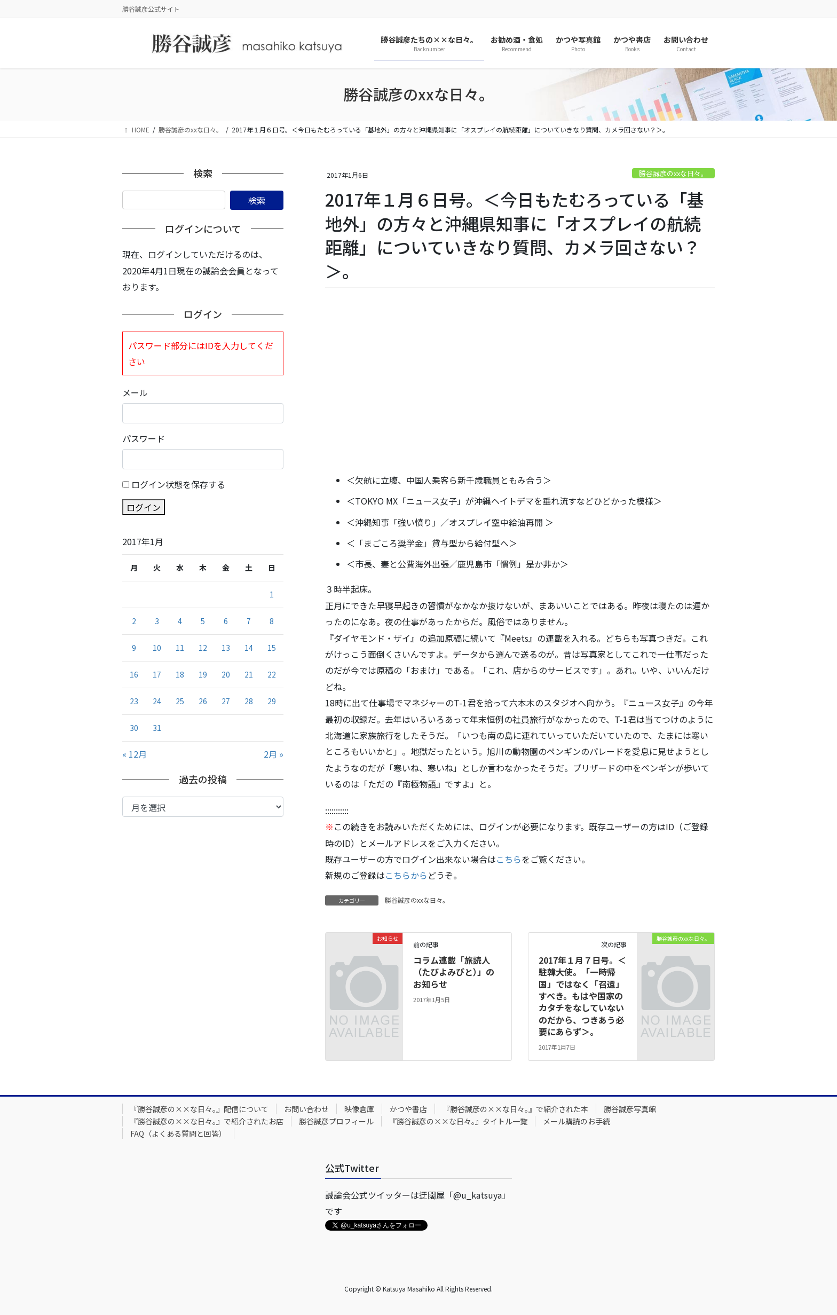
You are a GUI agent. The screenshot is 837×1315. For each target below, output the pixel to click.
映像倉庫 (359, 1109)
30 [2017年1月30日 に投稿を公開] (134, 727)
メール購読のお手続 (576, 1121)
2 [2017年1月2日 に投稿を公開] (134, 621)
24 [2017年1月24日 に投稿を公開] (157, 701)
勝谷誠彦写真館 (630, 1109)
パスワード (143, 438)
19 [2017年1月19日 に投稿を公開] (203, 674)
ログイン (144, 507)
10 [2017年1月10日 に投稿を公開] (157, 647)
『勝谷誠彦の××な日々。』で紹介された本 (515, 1109)
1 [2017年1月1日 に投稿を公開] (272, 594)
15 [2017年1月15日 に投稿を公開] (271, 647)
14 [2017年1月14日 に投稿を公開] (248, 647)
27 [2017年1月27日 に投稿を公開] (226, 701)
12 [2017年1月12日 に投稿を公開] (203, 647)
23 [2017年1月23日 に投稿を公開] (134, 701)
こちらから (406, 875)
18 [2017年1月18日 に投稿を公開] (180, 674)
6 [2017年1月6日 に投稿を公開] (226, 621)
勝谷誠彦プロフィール (336, 1121)
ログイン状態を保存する (178, 484)
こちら (509, 859)
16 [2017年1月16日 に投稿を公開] (134, 674)
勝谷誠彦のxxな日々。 (673, 173)
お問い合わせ (306, 1109)
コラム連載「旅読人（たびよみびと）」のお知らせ (453, 972)
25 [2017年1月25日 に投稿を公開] (180, 701)
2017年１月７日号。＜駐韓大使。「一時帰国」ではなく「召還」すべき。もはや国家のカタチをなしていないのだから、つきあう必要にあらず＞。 (582, 996)
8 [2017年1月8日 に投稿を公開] (272, 621)
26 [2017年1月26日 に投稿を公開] (203, 701)
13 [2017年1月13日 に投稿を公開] (226, 647)
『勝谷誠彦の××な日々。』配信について (199, 1109)
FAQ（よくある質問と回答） (178, 1133)
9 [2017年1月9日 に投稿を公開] (134, 647)
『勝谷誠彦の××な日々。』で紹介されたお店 (206, 1121)
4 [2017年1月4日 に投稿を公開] (180, 621)
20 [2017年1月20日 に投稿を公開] (226, 674)
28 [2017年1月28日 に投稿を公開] (248, 701)
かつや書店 (408, 1109)
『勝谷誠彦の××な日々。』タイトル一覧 (458, 1121)
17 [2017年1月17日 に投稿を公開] (157, 674)
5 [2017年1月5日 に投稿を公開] (203, 621)
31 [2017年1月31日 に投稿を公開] (157, 727)
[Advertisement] (520, 381)
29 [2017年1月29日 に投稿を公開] (271, 701)
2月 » (273, 753)
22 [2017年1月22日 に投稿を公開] (271, 674)
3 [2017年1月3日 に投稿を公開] (157, 621)
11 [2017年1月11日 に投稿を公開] (180, 647)
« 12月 (134, 753)
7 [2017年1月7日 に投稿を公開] (249, 621)
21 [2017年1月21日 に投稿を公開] (248, 674)
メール (135, 392)
